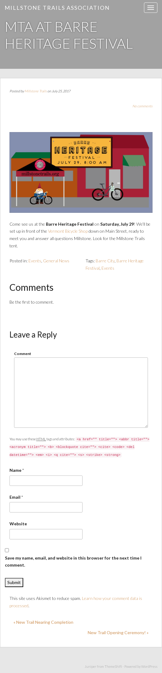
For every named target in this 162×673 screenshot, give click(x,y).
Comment (22, 353)
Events (34, 260)
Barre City (105, 260)
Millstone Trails (35, 91)
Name (15, 470)
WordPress (149, 666)
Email (14, 497)
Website (18, 523)
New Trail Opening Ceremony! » (118, 632)
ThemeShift (113, 666)
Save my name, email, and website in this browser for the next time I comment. (73, 561)
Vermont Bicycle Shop (68, 231)
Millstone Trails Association (57, 7)
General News (56, 260)
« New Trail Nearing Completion (43, 622)
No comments (142, 106)
